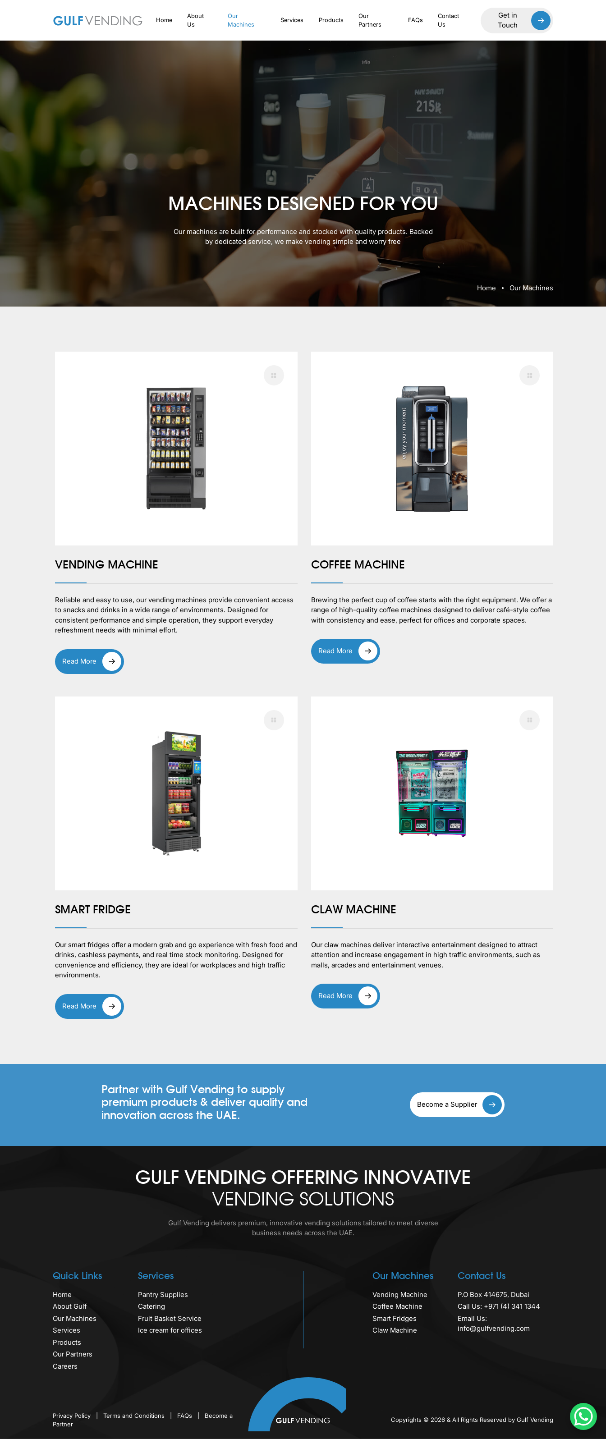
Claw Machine (394, 1330)
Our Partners (369, 20)
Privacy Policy (72, 1415)
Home (164, 19)
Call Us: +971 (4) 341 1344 (499, 1306)
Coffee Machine (397, 1306)
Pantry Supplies (163, 1294)
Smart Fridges (394, 1318)
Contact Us (448, 20)
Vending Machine (399, 1294)
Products (331, 19)
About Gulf (70, 1306)
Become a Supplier (459, 1104)
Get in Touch (524, 20)
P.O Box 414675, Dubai (493, 1294)
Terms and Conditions (134, 1415)
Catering (151, 1306)
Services (291, 19)
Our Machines (241, 20)
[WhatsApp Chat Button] (583, 1416)
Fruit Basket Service (170, 1318)
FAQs (415, 19)
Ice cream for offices (170, 1330)
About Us (195, 20)
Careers (65, 1366)
